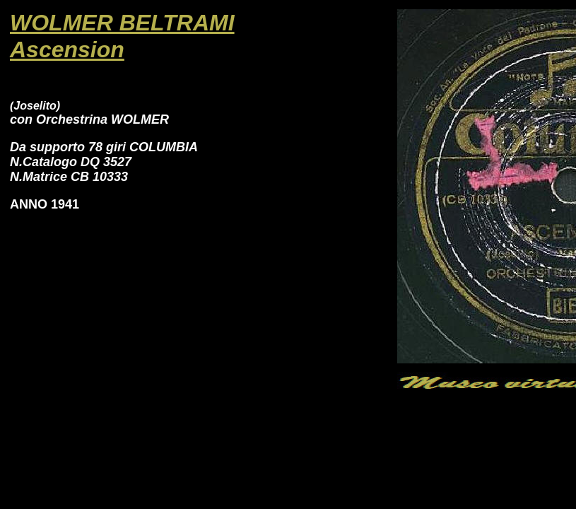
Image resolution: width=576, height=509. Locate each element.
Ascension (67, 49)
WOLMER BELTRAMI (122, 22)
